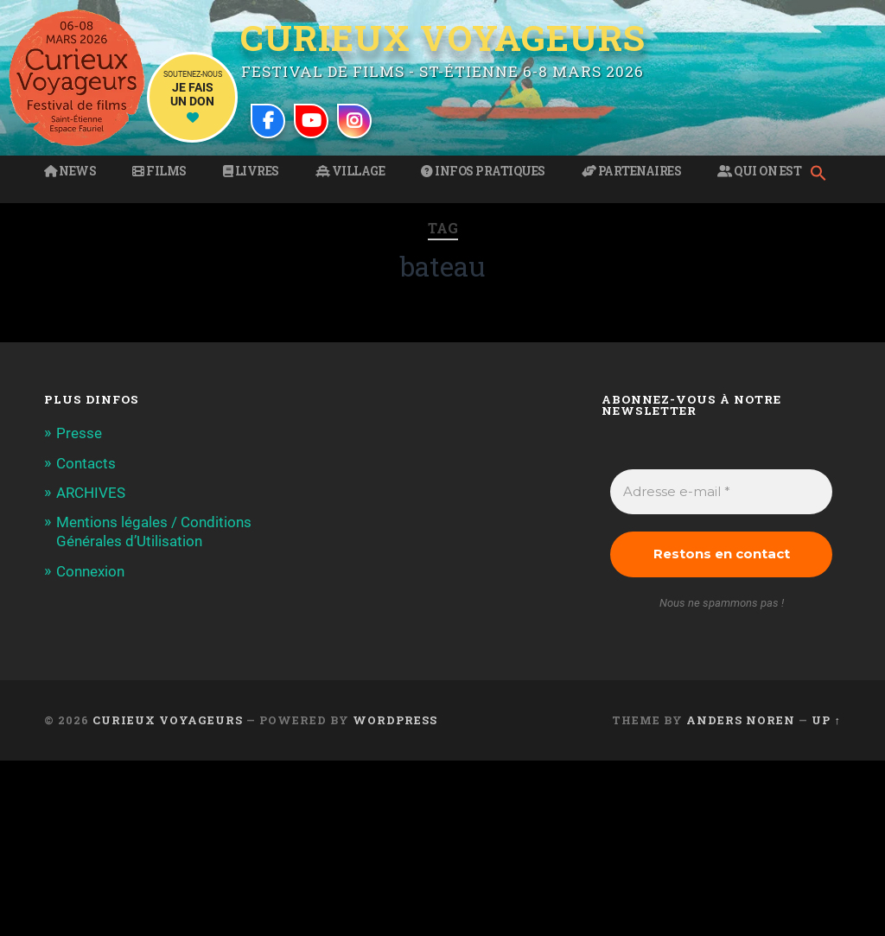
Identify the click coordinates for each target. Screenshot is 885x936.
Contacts (86, 463)
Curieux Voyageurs (443, 38)
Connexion (90, 571)
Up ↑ (826, 720)
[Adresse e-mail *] (720, 492)
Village (350, 171)
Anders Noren (740, 720)
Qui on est (759, 171)
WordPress (395, 720)
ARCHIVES (90, 492)
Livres (251, 171)
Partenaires (632, 171)
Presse (79, 433)
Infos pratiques (483, 171)
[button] (823, 175)
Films (159, 171)
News (70, 171)
